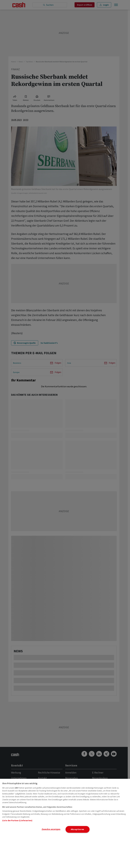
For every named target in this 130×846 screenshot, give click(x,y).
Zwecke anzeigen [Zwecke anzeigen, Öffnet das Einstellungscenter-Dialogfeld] (51, 829)
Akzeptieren (77, 829)
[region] (65, 812)
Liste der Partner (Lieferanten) (17, 820)
